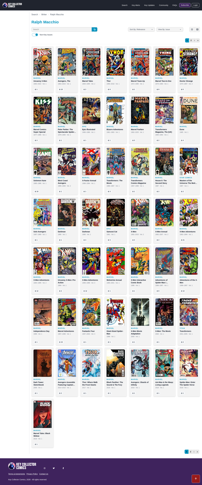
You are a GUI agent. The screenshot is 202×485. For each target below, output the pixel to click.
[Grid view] (197, 29)
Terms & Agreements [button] (16, 474)
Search (124, 5)
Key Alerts (136, 5)
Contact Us (43, 474)
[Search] (94, 29)
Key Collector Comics (17, 480)
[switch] (35, 34)
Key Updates (149, 5)
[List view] (192, 29)
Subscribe (185, 5)
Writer (44, 14)
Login (195, 5)
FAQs (174, 5)
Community (163, 5)
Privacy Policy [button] (32, 474)
